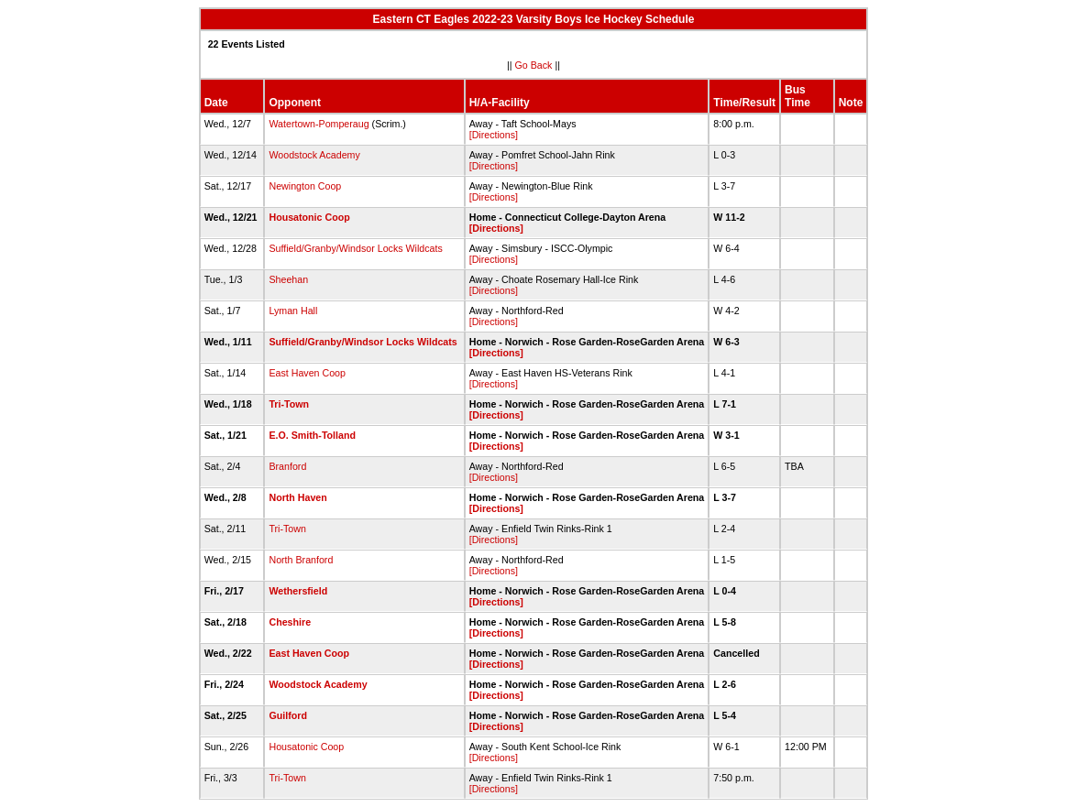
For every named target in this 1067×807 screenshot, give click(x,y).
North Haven (297, 497)
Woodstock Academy (314, 154)
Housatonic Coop (309, 217)
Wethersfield (298, 590)
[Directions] (493, 134)
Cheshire (290, 621)
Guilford (287, 715)
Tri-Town (290, 403)
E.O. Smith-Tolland (312, 435)
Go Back (534, 65)
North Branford (301, 559)
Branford (287, 466)
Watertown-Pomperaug (318, 123)
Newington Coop (305, 185)
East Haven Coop (307, 372)
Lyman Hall (293, 310)
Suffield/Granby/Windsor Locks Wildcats (355, 248)
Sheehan (288, 279)
